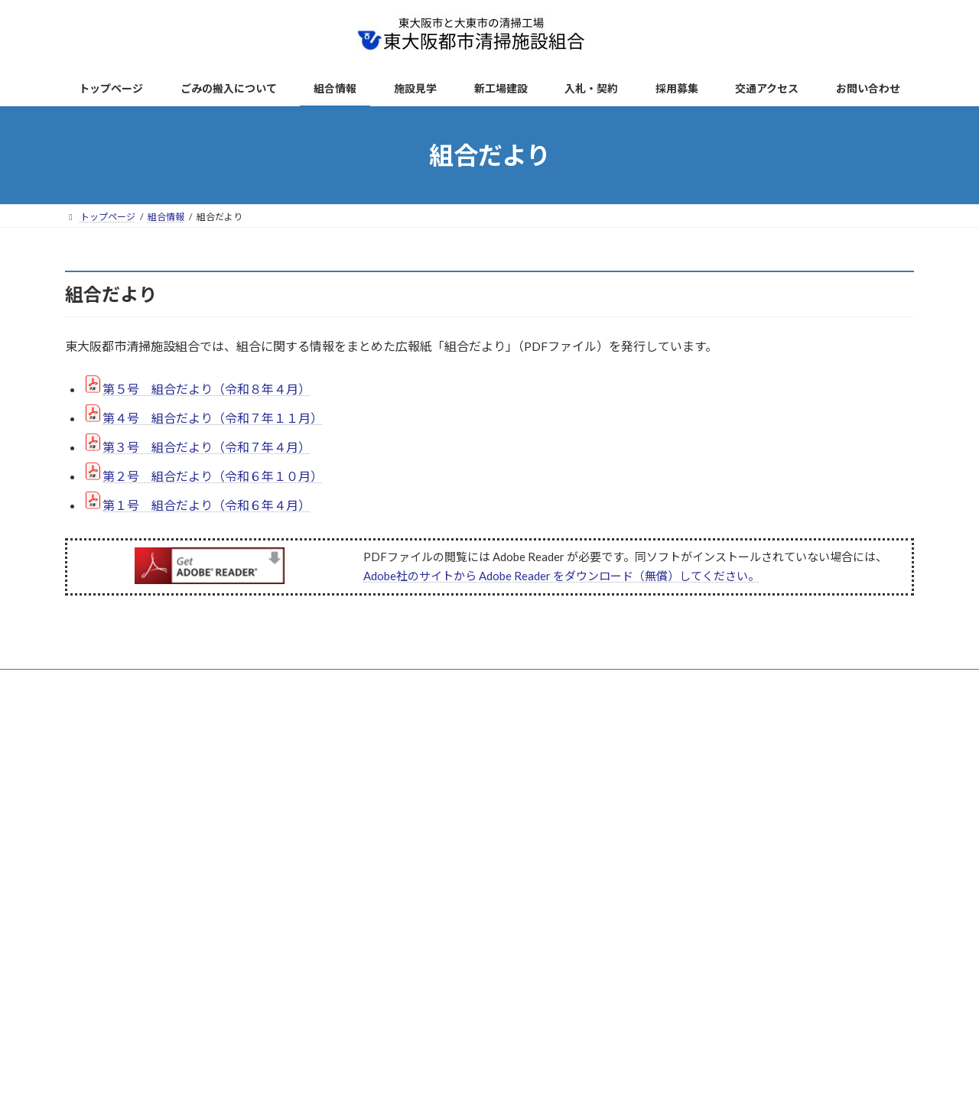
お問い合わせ (644, 683)
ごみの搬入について (269, 683)
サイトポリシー (371, 683)
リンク (528, 683)
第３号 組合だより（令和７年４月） (206, 447)
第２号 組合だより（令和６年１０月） (212, 476)
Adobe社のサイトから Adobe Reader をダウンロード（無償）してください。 (561, 576)
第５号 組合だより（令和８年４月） (206, 388)
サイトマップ (458, 683)
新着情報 (181, 683)
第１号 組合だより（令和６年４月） (206, 505)
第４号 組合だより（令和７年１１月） (212, 418)
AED (579, 683)
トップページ (107, 683)
